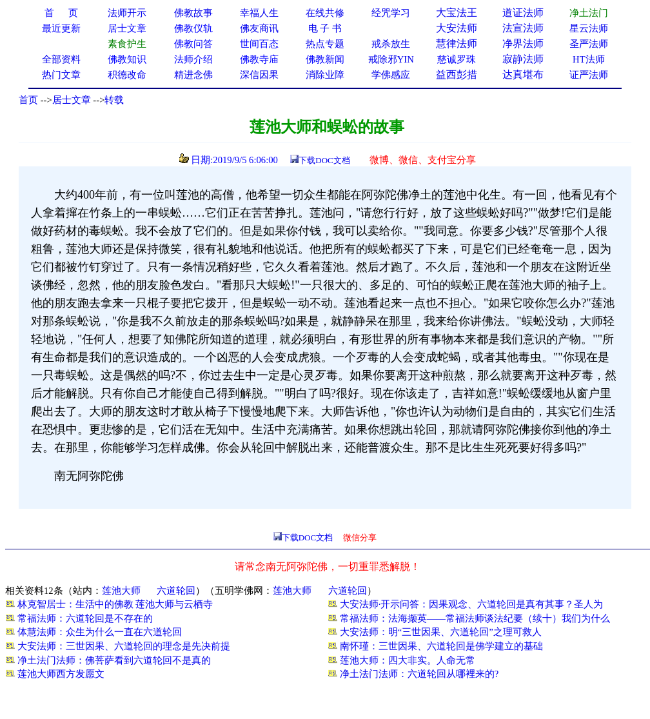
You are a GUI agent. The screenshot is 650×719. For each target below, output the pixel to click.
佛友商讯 (259, 28)
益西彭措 (456, 74)
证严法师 (588, 75)
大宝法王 (456, 12)
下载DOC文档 (324, 160)
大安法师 (456, 28)
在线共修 (325, 13)
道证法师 (523, 12)
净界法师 (523, 43)
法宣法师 (523, 28)
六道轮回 (176, 591)
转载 (114, 100)
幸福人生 (259, 13)
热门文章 (61, 75)
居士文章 (71, 100)
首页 (28, 100)
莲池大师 (121, 591)
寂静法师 (523, 59)
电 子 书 (325, 28)
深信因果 (259, 75)
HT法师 (589, 59)
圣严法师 (588, 44)
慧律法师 (456, 43)
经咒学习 (390, 13)
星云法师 (588, 28)
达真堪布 (523, 74)
